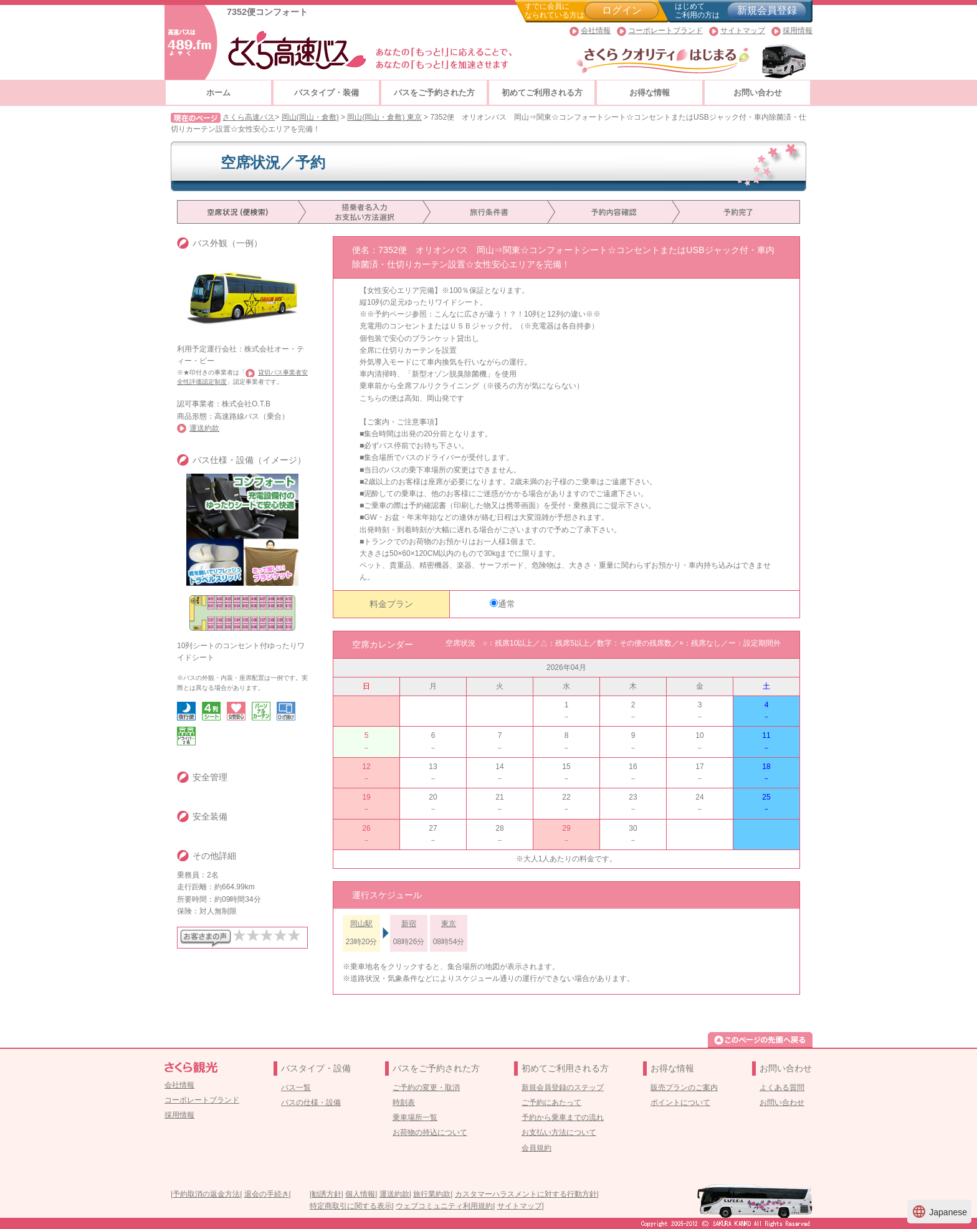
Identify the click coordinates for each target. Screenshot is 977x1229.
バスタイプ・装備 (326, 92)
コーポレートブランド (665, 30)
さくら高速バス (248, 117)
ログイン (622, 10)
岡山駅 (361, 923)
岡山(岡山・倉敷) (310, 117)
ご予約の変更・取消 (426, 1087)
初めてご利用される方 (542, 92)
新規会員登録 (767, 10)
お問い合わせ (757, 92)
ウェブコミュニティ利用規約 (444, 1206)
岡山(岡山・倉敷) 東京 (384, 117)
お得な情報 (649, 92)
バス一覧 (296, 1087)
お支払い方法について (559, 1132)
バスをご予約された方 (434, 92)
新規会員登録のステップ (563, 1087)
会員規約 (536, 1148)
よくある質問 (782, 1087)
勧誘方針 (326, 1194)
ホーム (218, 92)
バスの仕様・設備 (311, 1102)
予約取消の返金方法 (206, 1194)
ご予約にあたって (551, 1102)
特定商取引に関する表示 (351, 1206)
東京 (448, 923)
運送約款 (204, 428)
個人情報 (360, 1194)
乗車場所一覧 (415, 1117)
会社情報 (596, 30)
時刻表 (404, 1102)
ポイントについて (680, 1102)
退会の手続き (266, 1194)
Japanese (939, 1211)
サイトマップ (742, 30)
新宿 (408, 923)
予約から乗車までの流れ (563, 1117)
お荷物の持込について (430, 1132)
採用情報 (798, 30)
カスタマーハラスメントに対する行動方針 (526, 1194)
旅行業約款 (431, 1194)
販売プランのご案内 (684, 1087)
